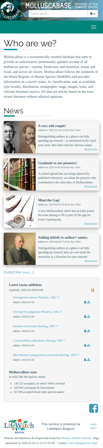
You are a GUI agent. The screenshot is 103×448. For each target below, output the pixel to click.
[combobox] (58, 13)
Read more (91, 149)
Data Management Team (83, 443)
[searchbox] (59, 13)
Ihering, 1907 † (35, 326)
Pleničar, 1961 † (36, 297)
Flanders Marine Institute (76, 438)
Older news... (23, 272)
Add (8, 272)
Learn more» (93, 426)
